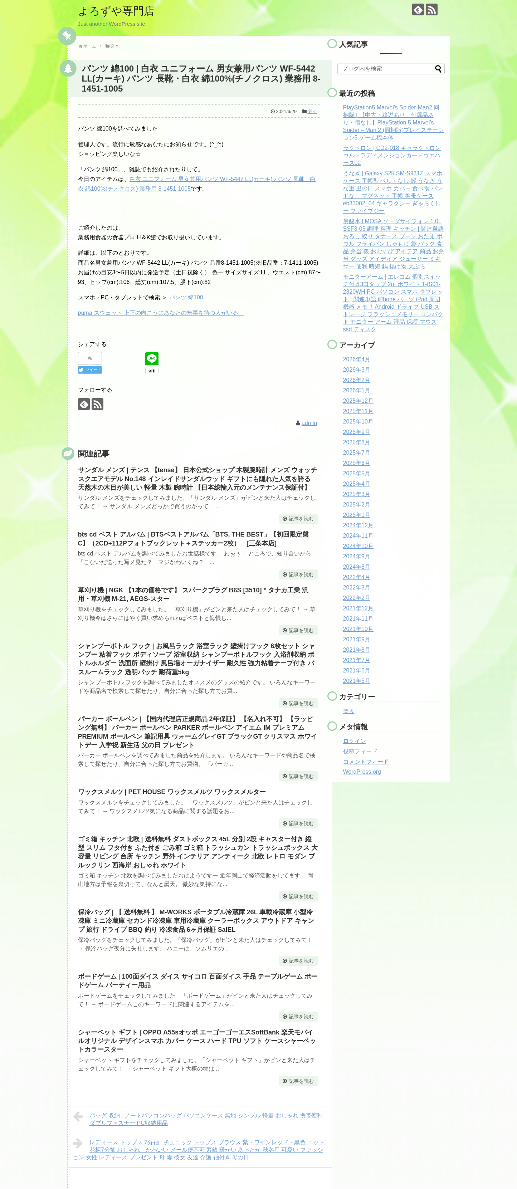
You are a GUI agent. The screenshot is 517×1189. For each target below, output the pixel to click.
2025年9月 (357, 432)
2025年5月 (357, 473)
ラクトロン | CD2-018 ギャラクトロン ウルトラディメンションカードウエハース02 (392, 155)
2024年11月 (358, 536)
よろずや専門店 (116, 11)
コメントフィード (366, 762)
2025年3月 (357, 494)
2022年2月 (357, 598)
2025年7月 (357, 453)
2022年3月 (357, 587)
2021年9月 (357, 639)
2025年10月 (358, 422)
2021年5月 (357, 681)
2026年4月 (357, 359)
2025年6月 (357, 463)
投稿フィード (360, 751)
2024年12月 (358, 525)
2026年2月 (357, 380)
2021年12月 (358, 608)
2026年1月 (357, 390)
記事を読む (301, 519)
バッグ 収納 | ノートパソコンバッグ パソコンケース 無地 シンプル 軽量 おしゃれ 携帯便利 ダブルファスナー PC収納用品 (198, 1118)
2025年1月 (357, 515)
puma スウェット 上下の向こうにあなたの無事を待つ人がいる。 (161, 313)
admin (309, 423)
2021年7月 (357, 660)
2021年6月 (357, 670)
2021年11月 (358, 619)
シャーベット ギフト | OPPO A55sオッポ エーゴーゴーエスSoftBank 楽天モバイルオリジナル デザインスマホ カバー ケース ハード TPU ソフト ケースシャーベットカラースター (197, 1041)
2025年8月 (357, 442)
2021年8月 (357, 650)
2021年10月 (358, 629)
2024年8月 (357, 567)
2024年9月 (357, 556)
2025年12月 (358, 401)
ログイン (354, 741)
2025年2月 (357, 504)
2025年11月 (358, 411)
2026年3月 (357, 370)
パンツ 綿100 (186, 297)
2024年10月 (358, 546)
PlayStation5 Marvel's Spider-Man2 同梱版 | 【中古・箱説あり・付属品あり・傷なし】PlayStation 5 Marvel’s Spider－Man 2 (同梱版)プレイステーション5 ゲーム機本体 (393, 122)
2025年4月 (357, 484)
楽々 (312, 111)
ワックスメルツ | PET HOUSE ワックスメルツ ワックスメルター (172, 792)
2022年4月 (357, 577)
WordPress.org (362, 772)
